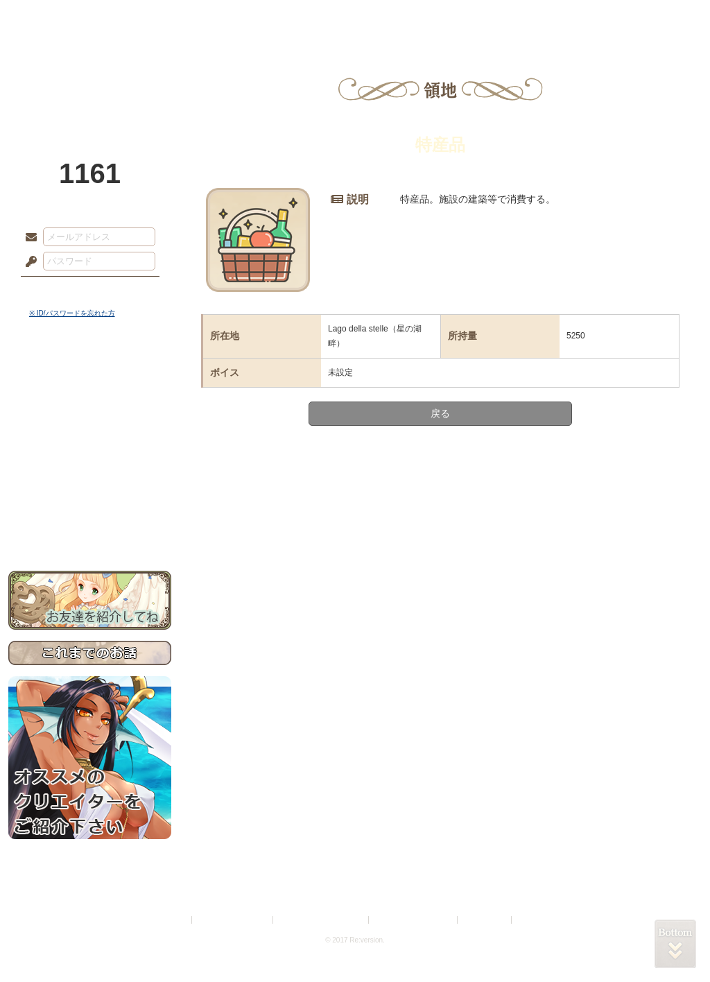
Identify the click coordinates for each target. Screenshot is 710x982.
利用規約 (173, 920)
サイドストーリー (89, 402)
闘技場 (651, 17)
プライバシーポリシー (233, 920)
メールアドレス (28, 237)
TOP (58, 17)
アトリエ (355, 17)
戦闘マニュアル (89, 482)
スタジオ (453, 17)
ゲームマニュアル (89, 427)
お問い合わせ (89, 527)
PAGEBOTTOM (675, 944)
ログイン (56, 290)
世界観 (89, 378)
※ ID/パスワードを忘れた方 (72, 313)
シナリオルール (89, 447)
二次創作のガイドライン (414, 920)
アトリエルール (89, 465)
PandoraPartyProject (89, 76)
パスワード (28, 262)
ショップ (552, 17)
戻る (440, 413)
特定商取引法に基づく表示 (321, 920)
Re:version (535, 920)
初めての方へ (89, 503)
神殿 (158, 17)
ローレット (256, 17)
